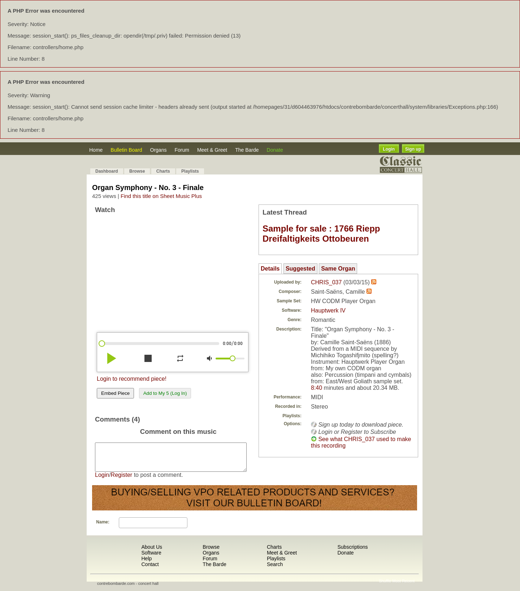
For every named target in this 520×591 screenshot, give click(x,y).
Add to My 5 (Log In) (165, 393)
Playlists (190, 171)
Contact (150, 570)
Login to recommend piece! (131, 379)
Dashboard (106, 171)
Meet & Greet (212, 150)
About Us (151, 552)
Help (146, 564)
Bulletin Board (126, 150)
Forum (181, 150)
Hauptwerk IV (328, 310)
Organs (158, 150)
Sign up (413, 149)
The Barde (247, 150)
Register (122, 480)
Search (275, 570)
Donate (275, 150)
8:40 (316, 388)
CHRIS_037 (326, 282)
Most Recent (403, 586)
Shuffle (385, 586)
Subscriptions (352, 552)
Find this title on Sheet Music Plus (161, 196)
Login (389, 149)
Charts (163, 171)
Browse (137, 171)
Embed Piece (115, 393)
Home (96, 150)
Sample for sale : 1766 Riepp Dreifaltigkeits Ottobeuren (321, 233)
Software (151, 558)
